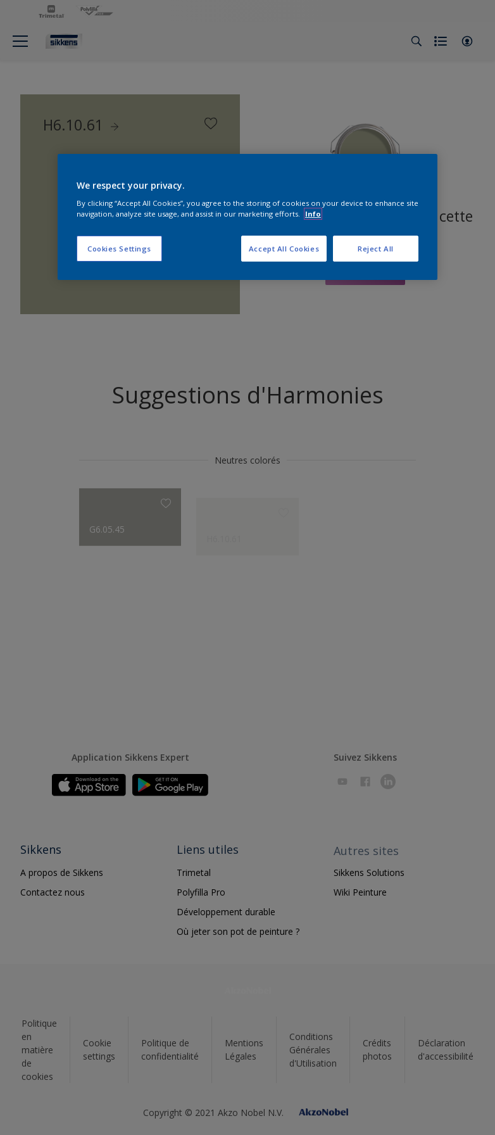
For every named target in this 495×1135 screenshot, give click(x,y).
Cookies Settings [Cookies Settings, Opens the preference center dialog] (119, 248)
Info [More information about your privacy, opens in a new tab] (313, 214)
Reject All (376, 248)
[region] (247, 217)
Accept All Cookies (284, 248)
